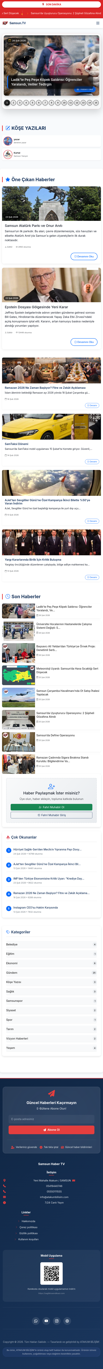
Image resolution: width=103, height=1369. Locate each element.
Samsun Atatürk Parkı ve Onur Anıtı (33, 226)
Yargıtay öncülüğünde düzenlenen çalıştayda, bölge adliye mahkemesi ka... (47, 564)
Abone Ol (51, 1129)
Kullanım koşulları (26, 1239)
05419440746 (54, 1186)
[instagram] (57, 1321)
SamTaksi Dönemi (16, 444)
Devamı (92, 405)
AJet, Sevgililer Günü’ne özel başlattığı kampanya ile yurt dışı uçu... (43, 508)
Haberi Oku (85, 89)
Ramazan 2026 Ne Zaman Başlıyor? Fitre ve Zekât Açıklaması (45, 387)
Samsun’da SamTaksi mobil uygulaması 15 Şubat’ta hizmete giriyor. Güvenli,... (48, 448)
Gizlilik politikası (26, 1233)
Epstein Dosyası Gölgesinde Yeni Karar (36, 307)
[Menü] (98, 23)
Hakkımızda (26, 1221)
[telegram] (67, 1321)
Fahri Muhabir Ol (51, 807)
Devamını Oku (84, 256)
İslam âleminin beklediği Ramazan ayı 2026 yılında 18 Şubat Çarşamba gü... (47, 392)
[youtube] (46, 1321)
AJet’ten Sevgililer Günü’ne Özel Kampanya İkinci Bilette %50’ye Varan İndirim (47, 502)
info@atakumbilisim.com (54, 1197)
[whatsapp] (36, 1321)
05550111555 (54, 1191)
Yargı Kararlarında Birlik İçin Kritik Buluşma (33, 559)
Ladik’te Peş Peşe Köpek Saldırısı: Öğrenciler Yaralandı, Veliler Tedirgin (46, 82)
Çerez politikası (26, 1227)
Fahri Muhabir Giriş (51, 815)
